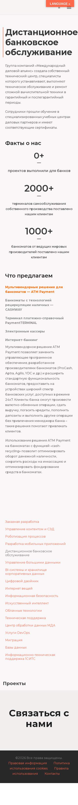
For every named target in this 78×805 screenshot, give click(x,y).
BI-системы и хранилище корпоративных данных (26, 572)
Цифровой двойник (22, 581)
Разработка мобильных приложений (35, 544)
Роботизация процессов (25, 536)
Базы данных (16, 647)
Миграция (14, 640)
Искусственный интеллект (27, 603)
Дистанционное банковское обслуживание (28, 553)
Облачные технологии (23, 610)
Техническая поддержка (25, 618)
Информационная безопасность (31, 596)
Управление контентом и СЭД (29, 529)
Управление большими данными (33, 562)
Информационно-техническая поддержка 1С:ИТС (30, 657)
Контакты (52, 774)
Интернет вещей (19, 588)
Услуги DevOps (17, 633)
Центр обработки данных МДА (30, 625)
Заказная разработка (22, 522)
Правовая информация (27, 763)
